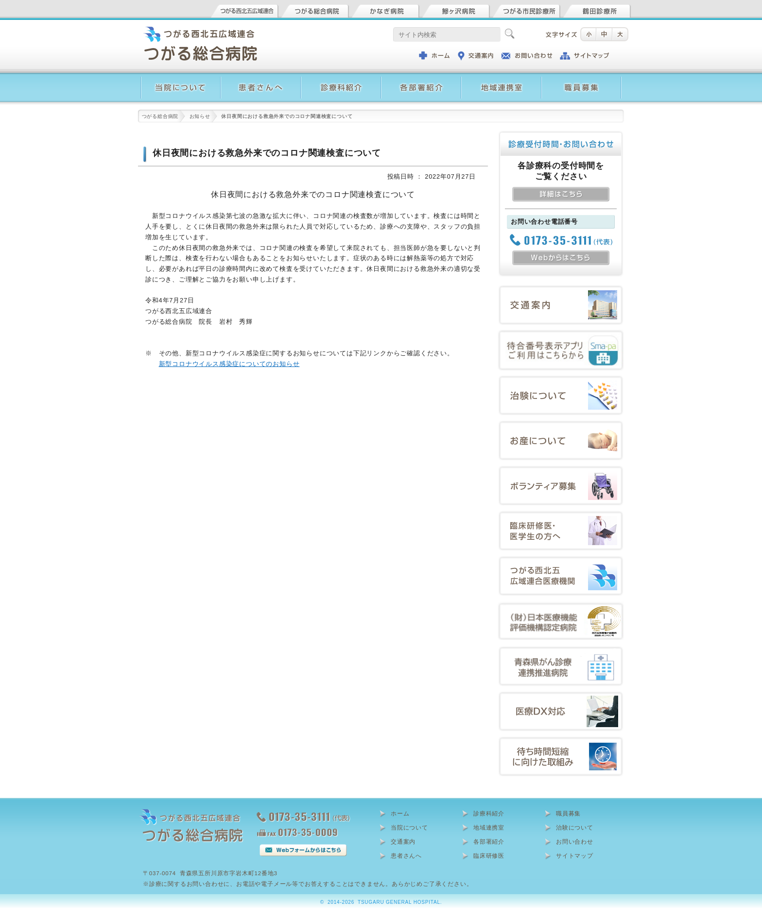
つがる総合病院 (160, 116)
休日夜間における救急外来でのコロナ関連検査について (267, 153)
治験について (574, 828)
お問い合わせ (574, 842)
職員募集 (568, 813)
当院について (409, 828)
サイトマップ (574, 856)
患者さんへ (406, 856)
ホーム (400, 813)
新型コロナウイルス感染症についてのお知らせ (229, 363)
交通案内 (403, 842)
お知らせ (200, 116)
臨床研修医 (488, 856)
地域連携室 (488, 828)
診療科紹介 (488, 813)
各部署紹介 (488, 842)
